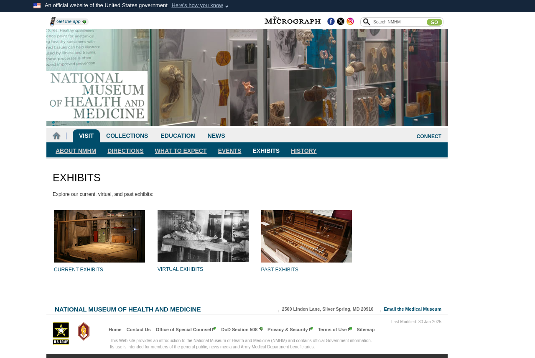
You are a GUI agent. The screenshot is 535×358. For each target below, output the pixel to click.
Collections (127, 135)
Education (177, 135)
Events (230, 150)
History (303, 150)
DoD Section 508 (239, 329)
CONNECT (429, 136)
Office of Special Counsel (183, 329)
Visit (86, 135)
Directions (125, 150)
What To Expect (181, 150)
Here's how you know (197, 5)
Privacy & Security (288, 329)
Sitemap (366, 329)
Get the (71, 21)
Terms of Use (332, 329)
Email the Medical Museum (412, 309)
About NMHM (76, 150)
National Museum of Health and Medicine (128, 308)
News (216, 135)
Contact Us (139, 329)
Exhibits (266, 150)
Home (115, 329)
